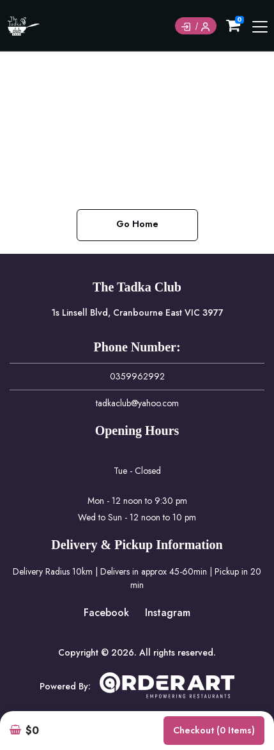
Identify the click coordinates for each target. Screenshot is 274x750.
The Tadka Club (137, 287)
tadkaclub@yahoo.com (137, 403)
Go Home (137, 223)
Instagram (167, 612)
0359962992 (137, 376)
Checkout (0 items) (214, 730)
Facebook (106, 612)
